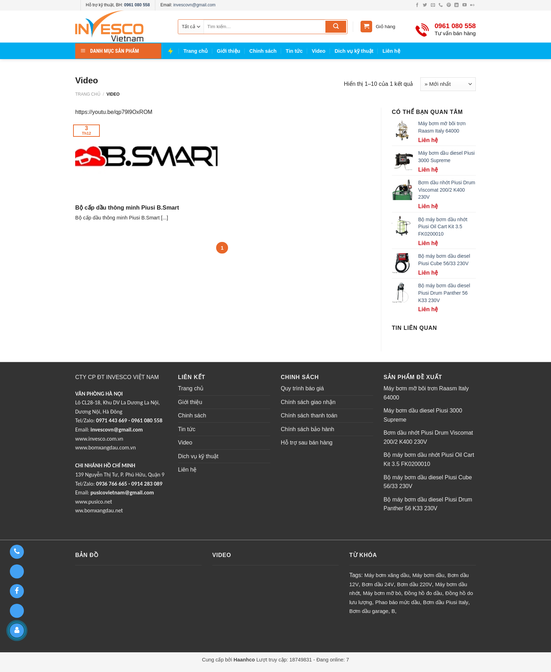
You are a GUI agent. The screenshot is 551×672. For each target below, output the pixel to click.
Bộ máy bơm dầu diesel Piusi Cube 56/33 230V (428, 481)
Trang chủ (195, 51)
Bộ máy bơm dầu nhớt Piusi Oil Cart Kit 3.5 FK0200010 (429, 459)
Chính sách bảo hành (307, 429)
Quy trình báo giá (302, 388)
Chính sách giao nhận (308, 402)
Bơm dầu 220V (414, 584)
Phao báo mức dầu (397, 602)
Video (318, 51)
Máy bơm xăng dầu (386, 575)
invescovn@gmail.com (194, 4)
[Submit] (335, 27)
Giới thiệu (228, 51)
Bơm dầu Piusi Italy (445, 602)
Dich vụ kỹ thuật (354, 51)
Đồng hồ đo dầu (423, 593)
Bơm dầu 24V (378, 584)
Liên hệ (391, 51)
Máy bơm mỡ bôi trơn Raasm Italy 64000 (426, 393)
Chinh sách (263, 51)
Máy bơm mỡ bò (382, 593)
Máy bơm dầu (428, 575)
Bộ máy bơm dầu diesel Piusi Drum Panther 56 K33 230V (428, 504)
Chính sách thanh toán (309, 415)
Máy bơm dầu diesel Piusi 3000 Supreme (423, 415)
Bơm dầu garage (368, 611)
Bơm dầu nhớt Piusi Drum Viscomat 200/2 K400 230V (428, 437)
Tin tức (294, 51)
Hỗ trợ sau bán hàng (306, 443)
